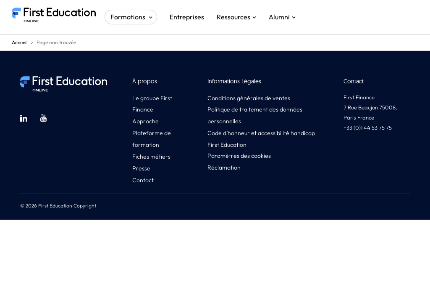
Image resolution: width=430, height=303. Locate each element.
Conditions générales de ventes (248, 98)
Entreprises (187, 17)
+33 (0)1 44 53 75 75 (367, 127)
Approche (145, 121)
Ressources (233, 17)
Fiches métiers (151, 156)
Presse (141, 168)
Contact (143, 180)
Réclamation (224, 167)
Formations (127, 17)
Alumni (279, 17)
